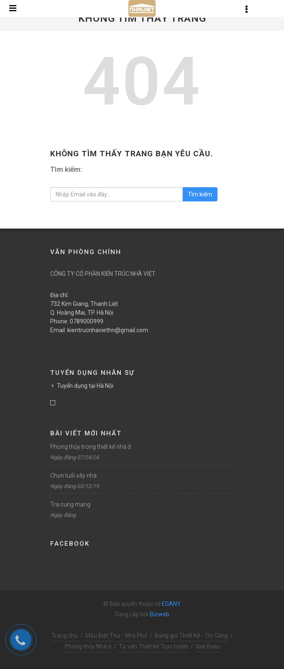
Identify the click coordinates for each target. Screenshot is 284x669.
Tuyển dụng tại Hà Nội (85, 385)
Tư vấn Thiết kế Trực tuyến (153, 646)
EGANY (171, 603)
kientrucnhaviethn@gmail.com (107, 330)
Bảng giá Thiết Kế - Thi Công (191, 635)
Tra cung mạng (70, 504)
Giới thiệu (208, 646)
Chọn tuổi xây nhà (73, 475)
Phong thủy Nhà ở (88, 646)
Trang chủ (64, 635)
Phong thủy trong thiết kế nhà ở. (91, 446)
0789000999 (86, 321)
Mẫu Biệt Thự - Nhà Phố (116, 635)
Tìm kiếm (200, 194)
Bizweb (159, 614)
